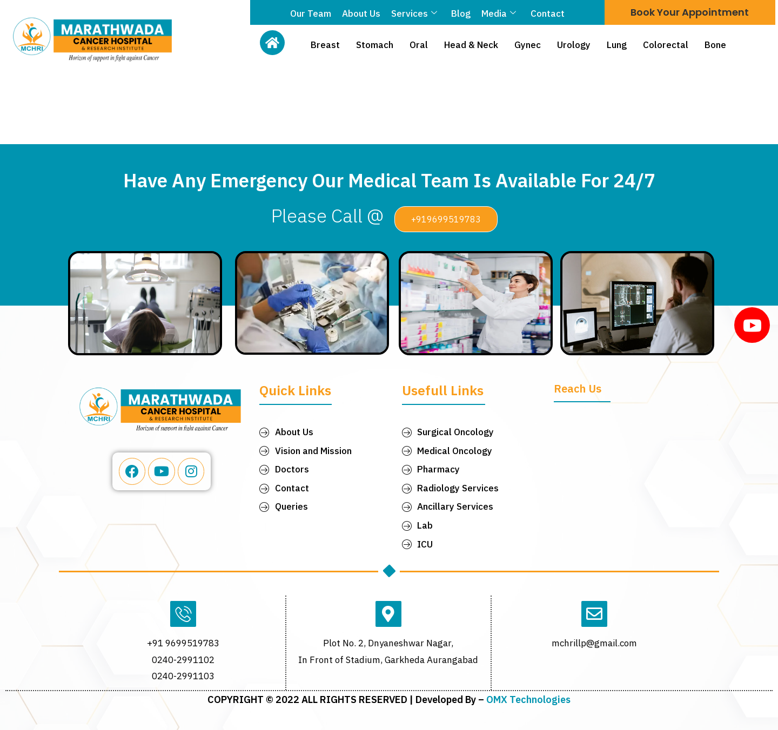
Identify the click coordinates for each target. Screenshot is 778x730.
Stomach (374, 45)
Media (498, 13)
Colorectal (665, 45)
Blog (461, 13)
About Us (361, 13)
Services (414, 13)
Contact (547, 13)
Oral (419, 45)
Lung (617, 45)
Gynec (527, 45)
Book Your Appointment (690, 12)
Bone (715, 45)
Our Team (310, 13)
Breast (325, 45)
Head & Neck (471, 45)
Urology (574, 45)
